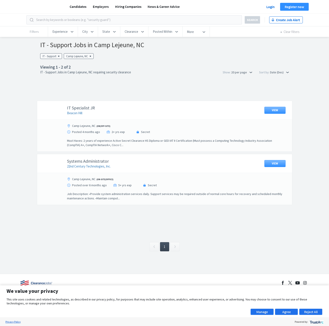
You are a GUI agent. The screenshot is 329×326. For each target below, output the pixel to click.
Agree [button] (286, 312)
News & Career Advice (164, 6)
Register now (294, 7)
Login (270, 7)
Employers (101, 6)
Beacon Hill (74, 113)
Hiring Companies (128, 6)
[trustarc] (316, 321)
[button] (63, 31)
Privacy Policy (13, 321)
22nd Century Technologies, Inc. (89, 166)
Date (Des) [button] (279, 72)
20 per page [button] (241, 72)
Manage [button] (262, 312)
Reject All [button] (311, 312)
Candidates (78, 6)
